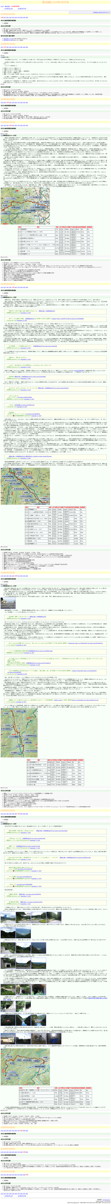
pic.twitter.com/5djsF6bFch (33, 414)
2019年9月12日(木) (8, 44)
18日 (21, 17)
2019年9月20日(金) (8, 1171)
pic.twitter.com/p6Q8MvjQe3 (24, 876)
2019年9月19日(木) (8, 1149)
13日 (7, 17)
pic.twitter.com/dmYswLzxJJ (91, 700)
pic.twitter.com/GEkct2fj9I (38, 838)
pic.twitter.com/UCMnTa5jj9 (25, 869)
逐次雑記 (7, 6)
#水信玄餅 (17, 405)
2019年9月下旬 (22, 8)
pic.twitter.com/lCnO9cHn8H (38, 376)
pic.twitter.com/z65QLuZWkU (34, 902)
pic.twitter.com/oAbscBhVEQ (33, 894)
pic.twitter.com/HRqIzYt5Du (83, 857)
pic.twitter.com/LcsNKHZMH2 (24, 884)
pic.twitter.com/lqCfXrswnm (44, 456)
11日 (2, 47)
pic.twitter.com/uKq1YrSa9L (33, 846)
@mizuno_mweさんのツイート (101, 12)
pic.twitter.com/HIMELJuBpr (45, 651)
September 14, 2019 (26, 312)
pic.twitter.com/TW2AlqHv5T (43, 663)
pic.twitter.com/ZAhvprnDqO (60, 830)
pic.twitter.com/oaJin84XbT (14, 672)
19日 (24, 17)
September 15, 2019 (26, 378)
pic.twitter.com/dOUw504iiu (25, 397)
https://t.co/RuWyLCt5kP (63, 318)
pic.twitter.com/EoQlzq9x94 (61, 388)
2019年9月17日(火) (8, 810)
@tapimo (54, 318)
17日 (18, 17)
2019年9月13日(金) (8, 99)
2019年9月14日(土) (8, 122)
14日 (10, 17)
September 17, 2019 (26, 832)
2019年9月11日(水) (8, 14)
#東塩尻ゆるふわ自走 (31, 456)
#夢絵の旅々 (42, 311)
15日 (13, 17)
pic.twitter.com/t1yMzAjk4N (50, 346)
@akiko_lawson (58, 700)
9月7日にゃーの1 (8, 40)
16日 (15, 17)
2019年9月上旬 (9, 8)
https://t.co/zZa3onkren (78, 700)
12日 (4, 17)
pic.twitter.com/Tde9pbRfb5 (77, 318)
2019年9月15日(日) (8, 284)
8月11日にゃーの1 (8, 38)
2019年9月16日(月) (8, 572)
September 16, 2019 (21, 645)
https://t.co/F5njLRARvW (90, 670)
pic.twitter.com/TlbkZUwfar (27, 405)
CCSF (2, 6)
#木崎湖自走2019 (50, 311)
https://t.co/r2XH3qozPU (81, 643)
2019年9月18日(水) (8, 1127)
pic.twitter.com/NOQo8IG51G (95, 643)
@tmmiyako (71, 643)
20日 (27, 17)
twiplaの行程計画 (78, 370)
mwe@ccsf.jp (106, 1199)
